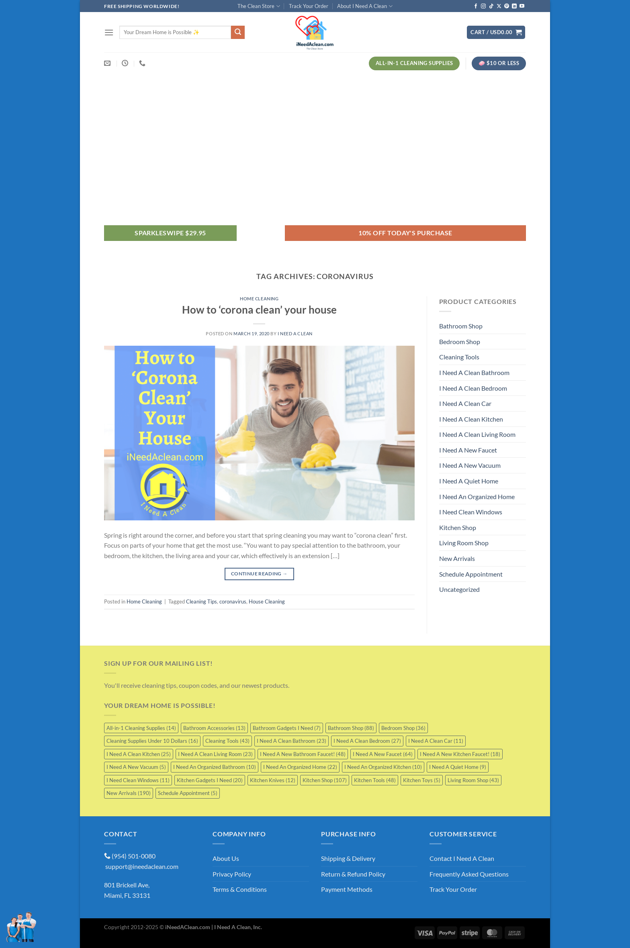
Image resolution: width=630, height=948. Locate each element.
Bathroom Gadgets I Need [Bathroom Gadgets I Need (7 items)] (287, 728)
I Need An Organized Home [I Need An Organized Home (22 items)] (300, 767)
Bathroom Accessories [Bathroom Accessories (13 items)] (214, 728)
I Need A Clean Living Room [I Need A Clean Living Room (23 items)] (215, 754)
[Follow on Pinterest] (506, 6)
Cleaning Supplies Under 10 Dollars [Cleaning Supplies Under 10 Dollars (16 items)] (152, 741)
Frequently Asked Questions (469, 874)
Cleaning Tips (201, 601)
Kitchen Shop (457, 527)
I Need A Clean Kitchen (471, 419)
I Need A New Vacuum (470, 465)
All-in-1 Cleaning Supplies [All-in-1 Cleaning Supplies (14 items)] (141, 728)
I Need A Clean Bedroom (473, 388)
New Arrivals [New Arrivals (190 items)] (128, 793)
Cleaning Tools (459, 357)
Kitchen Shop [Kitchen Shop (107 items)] (325, 780)
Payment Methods (346, 889)
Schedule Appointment (471, 574)
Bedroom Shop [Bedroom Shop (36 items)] (403, 728)
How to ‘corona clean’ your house (259, 310)
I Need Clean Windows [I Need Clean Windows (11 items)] (138, 780)
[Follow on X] (499, 6)
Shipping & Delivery (348, 858)
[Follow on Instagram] (483, 6)
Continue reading (259, 573)
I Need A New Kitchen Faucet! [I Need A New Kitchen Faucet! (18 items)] (460, 754)
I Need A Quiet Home (468, 481)
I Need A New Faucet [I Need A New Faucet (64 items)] (383, 754)
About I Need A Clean (364, 6)
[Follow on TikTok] (491, 6)
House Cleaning (267, 601)
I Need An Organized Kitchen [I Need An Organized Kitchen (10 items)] (383, 767)
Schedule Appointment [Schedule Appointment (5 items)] (187, 793)
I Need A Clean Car (465, 403)
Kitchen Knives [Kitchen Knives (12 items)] (272, 780)
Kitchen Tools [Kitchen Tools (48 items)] (375, 780)
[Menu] (109, 32)
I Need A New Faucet (468, 450)
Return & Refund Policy (353, 874)
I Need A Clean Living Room (477, 434)
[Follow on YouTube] (522, 6)
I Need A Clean (295, 333)
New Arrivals (457, 558)
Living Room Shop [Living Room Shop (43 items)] (473, 780)
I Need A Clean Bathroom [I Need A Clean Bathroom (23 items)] (291, 741)
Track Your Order (308, 6)
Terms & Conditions (240, 889)
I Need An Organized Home (477, 496)
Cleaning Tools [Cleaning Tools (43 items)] (227, 741)
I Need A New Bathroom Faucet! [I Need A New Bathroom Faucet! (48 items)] (303, 754)
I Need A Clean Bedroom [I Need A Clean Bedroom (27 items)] (367, 741)
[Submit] (238, 32)
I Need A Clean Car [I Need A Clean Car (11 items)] (435, 741)
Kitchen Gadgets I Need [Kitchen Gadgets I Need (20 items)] (210, 780)
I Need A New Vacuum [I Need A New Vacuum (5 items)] (136, 767)
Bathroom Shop (461, 326)
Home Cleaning (259, 298)
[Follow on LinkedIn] (514, 6)
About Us (226, 858)
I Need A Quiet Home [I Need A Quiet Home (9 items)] (457, 767)
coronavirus (232, 601)
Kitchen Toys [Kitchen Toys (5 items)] (421, 780)
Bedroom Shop (459, 341)
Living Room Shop (464, 542)
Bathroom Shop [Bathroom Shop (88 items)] (351, 728)
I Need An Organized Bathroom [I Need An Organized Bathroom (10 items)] (214, 767)
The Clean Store (258, 6)
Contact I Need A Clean (462, 858)
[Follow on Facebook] (475, 6)
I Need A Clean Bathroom (474, 372)
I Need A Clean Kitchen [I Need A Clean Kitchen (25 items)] (138, 754)
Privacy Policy (232, 874)
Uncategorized (459, 589)
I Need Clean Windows (470, 512)
